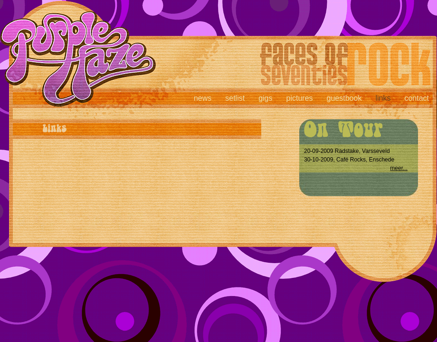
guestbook (344, 98)
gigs (265, 98)
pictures (299, 98)
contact (416, 98)
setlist (235, 98)
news (202, 98)
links (382, 98)
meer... (399, 168)
